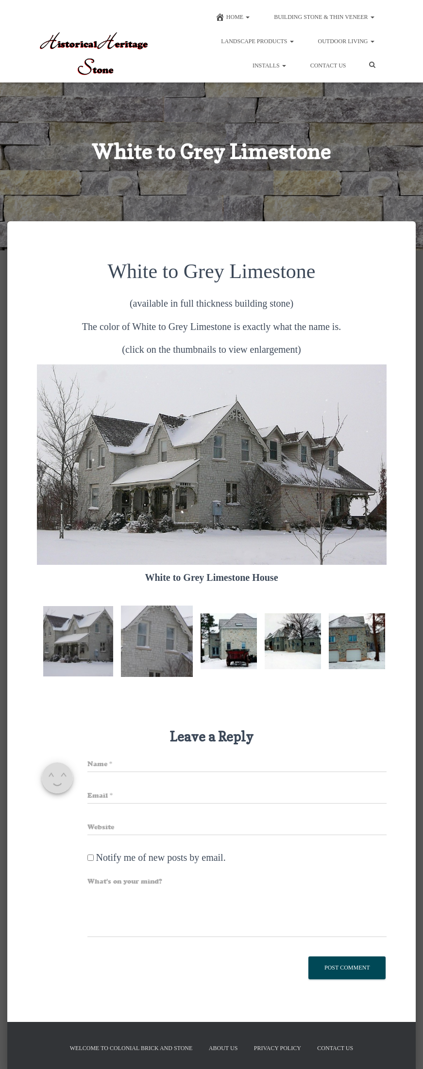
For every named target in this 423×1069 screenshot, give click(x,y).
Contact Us (328, 65)
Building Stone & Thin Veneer (324, 17)
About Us (223, 1048)
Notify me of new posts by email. (161, 857)
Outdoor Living (346, 41)
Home (232, 17)
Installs (269, 65)
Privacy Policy (277, 1048)
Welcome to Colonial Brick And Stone (131, 1048)
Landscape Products (257, 41)
